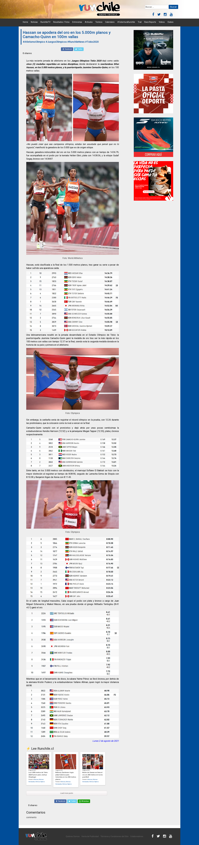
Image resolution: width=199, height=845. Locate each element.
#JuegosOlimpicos (56, 41)
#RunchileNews (76, 41)
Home (25, 22)
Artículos (89, 22)
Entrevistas (77, 22)
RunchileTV (45, 22)
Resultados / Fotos (61, 22)
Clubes (170, 22)
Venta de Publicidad (90, 836)
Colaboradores (136, 836)
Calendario (110, 22)
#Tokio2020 (92, 41)
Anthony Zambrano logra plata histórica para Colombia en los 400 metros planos (65, 776)
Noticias (34, 22)
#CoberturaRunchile (126, 22)
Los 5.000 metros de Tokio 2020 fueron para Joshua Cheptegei (38, 775)
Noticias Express (40, 781)
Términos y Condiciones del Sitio (114, 836)
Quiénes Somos (73, 836)
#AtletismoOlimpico (34, 41)
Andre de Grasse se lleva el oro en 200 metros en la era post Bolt (92, 775)
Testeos (98, 22)
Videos (162, 22)
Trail (140, 22)
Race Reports (150, 22)
